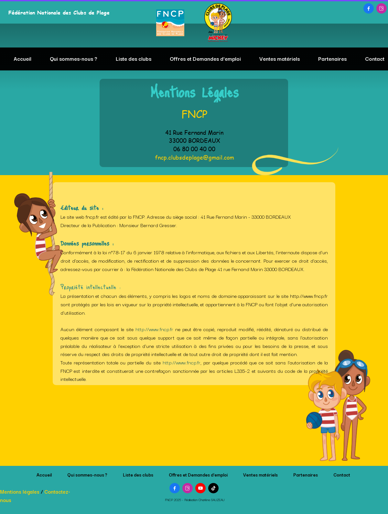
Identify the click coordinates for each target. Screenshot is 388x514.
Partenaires (332, 58)
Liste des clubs (133, 58)
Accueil (22, 58)
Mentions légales (19, 491)
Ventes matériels (279, 58)
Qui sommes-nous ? (73, 58)
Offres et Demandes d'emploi (205, 58)
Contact (374, 58)
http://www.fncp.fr (154, 329)
